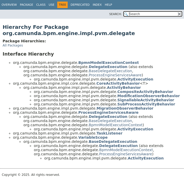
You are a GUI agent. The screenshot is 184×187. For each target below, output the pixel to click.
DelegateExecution (108, 67)
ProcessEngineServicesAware (115, 75)
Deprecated (80, 4)
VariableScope (93, 137)
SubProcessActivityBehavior (146, 104)
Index (97, 4)
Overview (9, 4)
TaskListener (109, 133)
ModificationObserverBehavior (148, 96)
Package (26, 4)
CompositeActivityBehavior (145, 92)
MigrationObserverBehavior (125, 108)
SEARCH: (115, 14)
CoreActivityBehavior (118, 83)
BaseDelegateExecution (110, 71)
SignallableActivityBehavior (145, 100)
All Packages (13, 45)
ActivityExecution (135, 79)
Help (108, 4)
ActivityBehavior (124, 87)
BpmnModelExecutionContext (108, 63)
